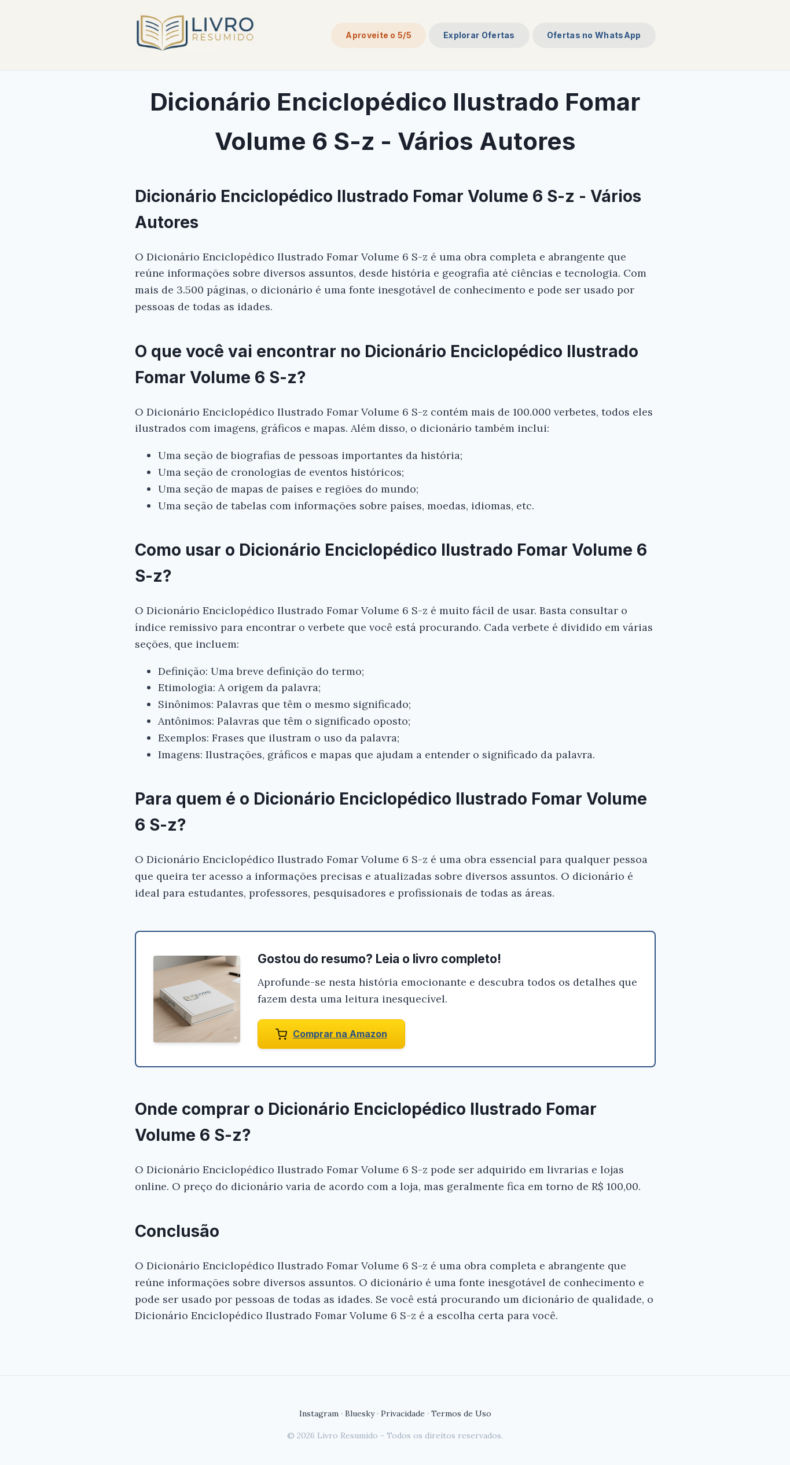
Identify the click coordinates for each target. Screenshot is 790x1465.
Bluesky (359, 1413)
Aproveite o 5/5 (378, 35)
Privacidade (403, 1413)
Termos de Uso (461, 1413)
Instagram (319, 1413)
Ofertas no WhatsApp (594, 35)
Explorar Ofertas (479, 35)
